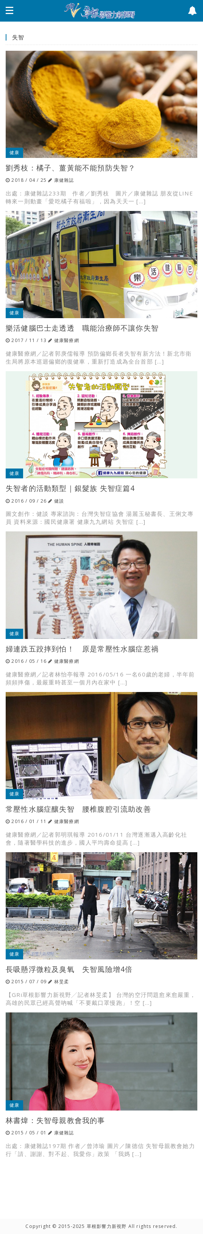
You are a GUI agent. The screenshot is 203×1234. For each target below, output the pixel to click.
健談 (59, 501)
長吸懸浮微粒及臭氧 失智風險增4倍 (69, 969)
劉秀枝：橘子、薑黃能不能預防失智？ (71, 167)
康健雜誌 (64, 180)
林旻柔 (61, 981)
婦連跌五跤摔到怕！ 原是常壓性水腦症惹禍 (82, 649)
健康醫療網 (66, 340)
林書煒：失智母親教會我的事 (55, 1120)
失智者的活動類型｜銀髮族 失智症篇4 (70, 488)
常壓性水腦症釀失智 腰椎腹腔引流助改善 (78, 809)
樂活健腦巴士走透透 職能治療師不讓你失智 (82, 328)
